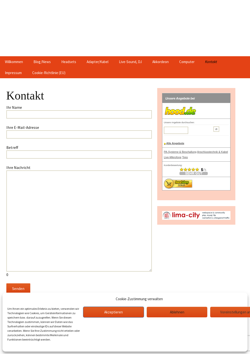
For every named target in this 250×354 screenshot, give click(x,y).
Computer (187, 61)
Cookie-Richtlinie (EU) (48, 72)
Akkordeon (160, 61)
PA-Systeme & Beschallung (180, 151)
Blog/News (42, 61)
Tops (185, 157)
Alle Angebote (175, 143)
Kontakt (211, 61)
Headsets (68, 61)
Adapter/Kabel (97, 61)
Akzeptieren (113, 312)
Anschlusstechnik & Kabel (212, 151)
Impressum (13, 72)
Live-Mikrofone (172, 157)
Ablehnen (177, 312)
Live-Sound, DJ (130, 61)
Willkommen (14, 61)
